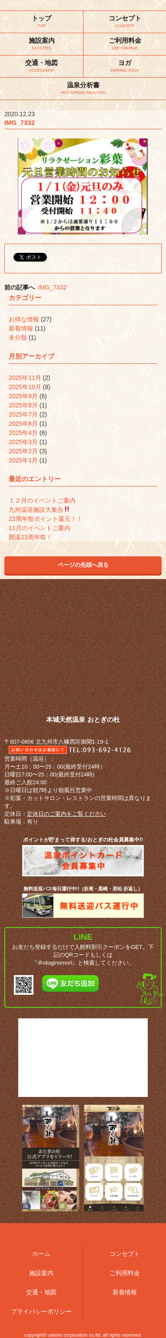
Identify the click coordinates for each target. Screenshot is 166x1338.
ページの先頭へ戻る (83, 565)
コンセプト (125, 1253)
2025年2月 (23, 451)
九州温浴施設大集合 (39, 509)
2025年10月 (25, 386)
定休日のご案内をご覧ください (66, 813)
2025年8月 (23, 405)
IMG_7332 (52, 287)
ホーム (41, 1253)
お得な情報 (24, 319)
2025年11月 (25, 377)
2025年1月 (23, 460)
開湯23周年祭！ (30, 537)
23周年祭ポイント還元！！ (46, 518)
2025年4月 (23, 432)
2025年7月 (23, 414)
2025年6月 (23, 423)
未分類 (18, 337)
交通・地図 (41, 1292)
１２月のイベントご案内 (42, 500)
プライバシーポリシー (41, 1311)
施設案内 (41, 1272)
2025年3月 (23, 441)
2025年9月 (23, 396)
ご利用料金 (125, 1272)
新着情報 (21, 328)
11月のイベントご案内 (39, 527)
